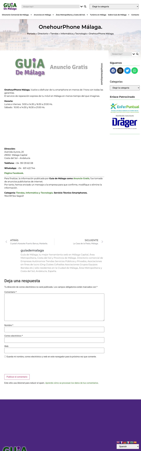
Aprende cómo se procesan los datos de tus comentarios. (72, 383)
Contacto (135, 15)
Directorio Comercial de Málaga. (17, 15)
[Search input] (51, 6)
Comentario (10, 292)
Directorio (43, 33)
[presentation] (24, 366)
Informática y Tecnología (74, 33)
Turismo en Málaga (98, 15)
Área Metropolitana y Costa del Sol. (72, 15)
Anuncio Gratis (81, 178)
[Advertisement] (54, 127)
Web (6, 346)
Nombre (8, 325)
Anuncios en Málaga (44, 15)
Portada (31, 33)
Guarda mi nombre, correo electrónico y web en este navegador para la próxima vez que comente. (51, 357)
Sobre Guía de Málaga (119, 15)
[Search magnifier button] (85, 6)
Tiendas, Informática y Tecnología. (34, 193)
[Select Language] (128, 446)
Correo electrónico (13, 336)
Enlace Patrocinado (122, 96)
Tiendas (54, 33)
